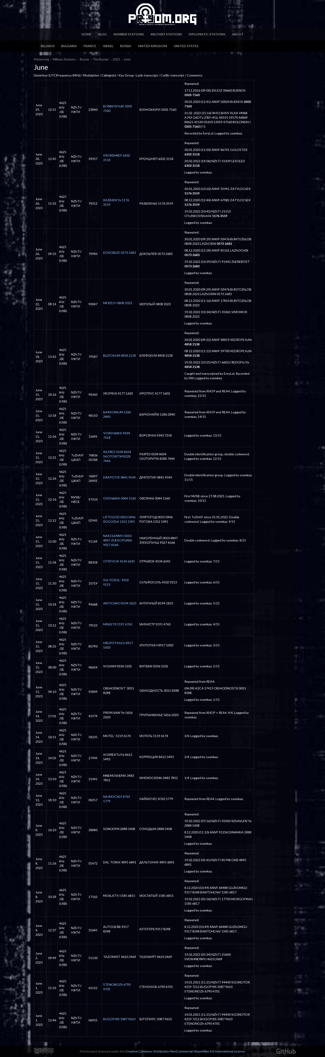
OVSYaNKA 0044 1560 (119, 498)
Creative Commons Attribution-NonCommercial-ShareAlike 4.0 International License (185, 1051)
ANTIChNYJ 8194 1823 (119, 603)
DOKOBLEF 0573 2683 (119, 252)
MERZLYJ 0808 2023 (117, 303)
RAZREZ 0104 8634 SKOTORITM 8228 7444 (117, 456)
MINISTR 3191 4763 (117, 624)
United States (186, 46)
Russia (125, 46)
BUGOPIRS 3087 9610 (119, 1019)
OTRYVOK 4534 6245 (119, 561)
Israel (108, 46)
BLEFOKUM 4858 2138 (119, 355)
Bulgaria (69, 46)
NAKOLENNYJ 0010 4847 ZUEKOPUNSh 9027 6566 (117, 540)
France (90, 46)
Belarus (47, 46)
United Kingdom (152, 46)
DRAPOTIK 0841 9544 (119, 477)
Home (86, 34)
